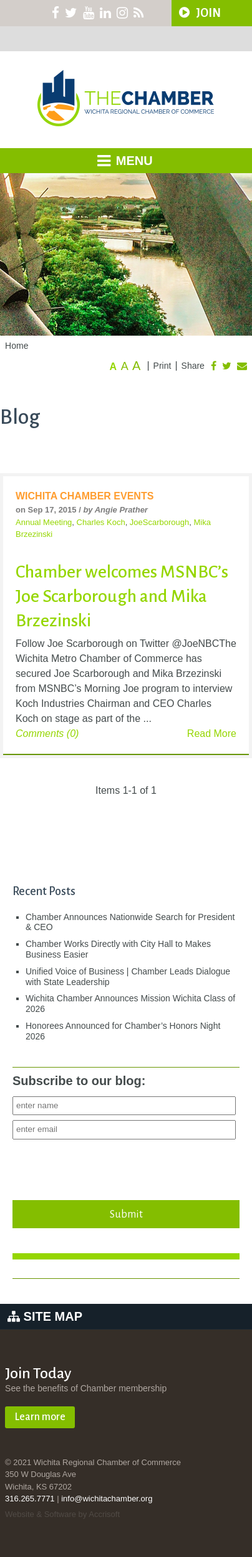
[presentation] (107, 1166)
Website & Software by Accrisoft (62, 1514)
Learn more (39, 1417)
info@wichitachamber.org (106, 1498)
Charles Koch (101, 522)
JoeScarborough (159, 522)
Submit (126, 1214)
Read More (211, 733)
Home (16, 346)
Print (162, 366)
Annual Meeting (44, 522)
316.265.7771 (30, 1498)
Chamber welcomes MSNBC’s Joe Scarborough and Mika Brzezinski (122, 596)
